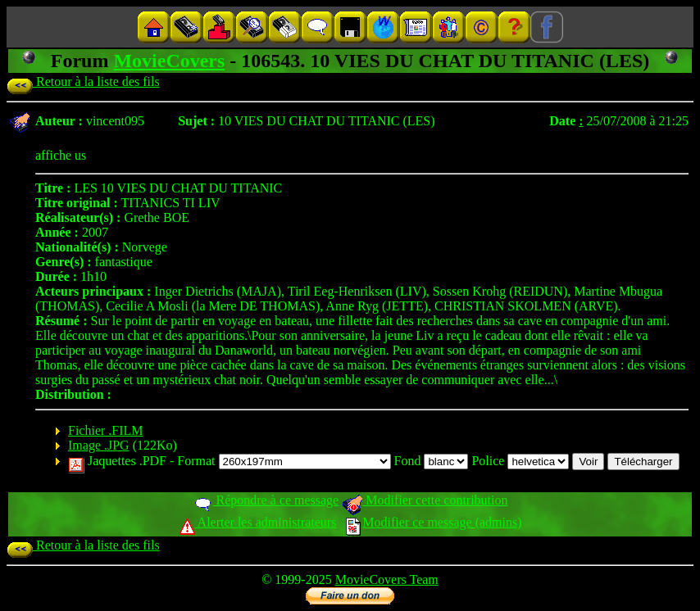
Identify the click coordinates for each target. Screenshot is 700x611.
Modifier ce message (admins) (433, 522)
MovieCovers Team (387, 579)
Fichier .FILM (105, 430)
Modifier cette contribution (424, 500)
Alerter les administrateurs (258, 522)
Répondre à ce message (266, 500)
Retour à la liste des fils (83, 81)
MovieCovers (169, 60)
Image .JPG (99, 445)
